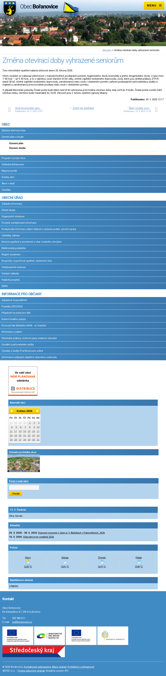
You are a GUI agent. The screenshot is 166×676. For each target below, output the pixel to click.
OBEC (6, 124)
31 (38, 439)
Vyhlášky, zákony (11, 235)
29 (20, 423)
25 (11, 439)
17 (38, 431)
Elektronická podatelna (14, 248)
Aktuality (107, 50)
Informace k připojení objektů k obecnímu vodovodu (29, 357)
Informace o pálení (12, 331)
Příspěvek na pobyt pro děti (16, 312)
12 (15, 431)
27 (11, 423)
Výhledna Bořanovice (13, 164)
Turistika (6, 189)
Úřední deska (8, 210)
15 (29, 431)
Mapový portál (9, 170)
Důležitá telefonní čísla (13, 130)
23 (33, 435)
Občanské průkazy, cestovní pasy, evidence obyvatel (29, 338)
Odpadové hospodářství (14, 300)
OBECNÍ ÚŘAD (12, 197)
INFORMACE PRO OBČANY (22, 294)
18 (11, 435)
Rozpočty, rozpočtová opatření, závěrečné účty (27, 260)
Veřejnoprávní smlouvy (14, 267)
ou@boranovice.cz (22, 622)
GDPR (5, 286)
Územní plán (16, 143)
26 (15, 439)
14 (24, 431)
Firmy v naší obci (18, 481)
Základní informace (12, 203)
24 (38, 435)
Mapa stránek (59, 666)
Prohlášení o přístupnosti (81, 666)
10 (38, 427)
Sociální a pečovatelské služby (18, 344)
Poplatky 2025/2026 (12, 306)
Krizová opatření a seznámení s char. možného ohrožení (31, 241)
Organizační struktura (13, 216)
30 (24, 423)
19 (15, 435)
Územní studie (17, 148)
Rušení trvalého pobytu (14, 319)
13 (20, 431)
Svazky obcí (8, 177)
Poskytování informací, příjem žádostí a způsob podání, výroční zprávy (39, 229)
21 (24, 435)
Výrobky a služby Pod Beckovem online (22, 350)
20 (20, 435)
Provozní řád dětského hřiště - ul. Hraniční (24, 325)
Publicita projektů (11, 279)
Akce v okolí (8, 183)
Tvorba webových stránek (31, 670)
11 (11, 431)
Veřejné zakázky (10, 273)
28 (15, 423)
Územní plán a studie (13, 136)
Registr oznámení (11, 254)
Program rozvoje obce (13, 158)
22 (29, 435)
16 (33, 431)
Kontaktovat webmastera (37, 666)
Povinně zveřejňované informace (19, 222)
